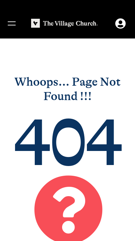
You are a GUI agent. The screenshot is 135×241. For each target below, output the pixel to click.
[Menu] (11, 23)
